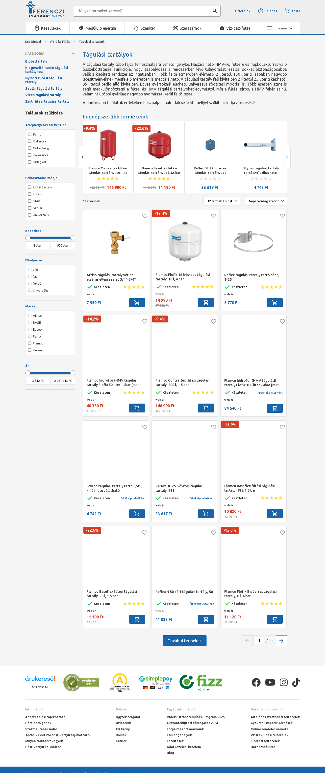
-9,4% (89, 128)
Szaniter (148, 28)
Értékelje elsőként (270, 392)
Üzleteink (242, 11)
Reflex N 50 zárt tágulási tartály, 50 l (184, 594)
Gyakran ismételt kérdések (272, 723)
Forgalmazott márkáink (185, 729)
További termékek (185, 640)
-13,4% (161, 213)
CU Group (123, 729)
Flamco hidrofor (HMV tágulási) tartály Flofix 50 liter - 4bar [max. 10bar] (113, 382)
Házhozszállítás (263, 747)
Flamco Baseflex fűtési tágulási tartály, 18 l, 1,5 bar (249, 488)
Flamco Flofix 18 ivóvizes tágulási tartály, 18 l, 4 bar (182, 277)
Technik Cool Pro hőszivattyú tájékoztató (57, 735)
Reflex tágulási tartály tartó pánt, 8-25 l (251, 277)
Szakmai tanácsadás (41, 729)
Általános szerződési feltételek (275, 717)
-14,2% (92, 319)
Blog (170, 752)
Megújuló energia (100, 28)
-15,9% (230, 424)
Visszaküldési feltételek (269, 735)
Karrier (121, 741)
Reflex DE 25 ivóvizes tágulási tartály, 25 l (210, 170)
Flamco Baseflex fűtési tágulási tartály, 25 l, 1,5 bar (159, 170)
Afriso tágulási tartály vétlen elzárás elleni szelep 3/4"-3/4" (111, 277)
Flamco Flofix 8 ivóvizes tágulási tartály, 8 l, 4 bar (250, 594)
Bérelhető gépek (38, 723)
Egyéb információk (181, 709)
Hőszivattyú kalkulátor (43, 747)
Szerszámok (190, 28)
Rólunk (121, 709)
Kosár (292, 11)
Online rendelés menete (270, 729)
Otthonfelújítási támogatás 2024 (192, 723)
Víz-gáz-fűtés (238, 28)
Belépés (267, 11)
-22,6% (141, 128)
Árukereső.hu (40, 686)
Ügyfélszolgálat (128, 717)
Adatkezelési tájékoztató (45, 717)
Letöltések (175, 741)
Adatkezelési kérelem (184, 747)
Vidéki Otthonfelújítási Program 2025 (196, 717)
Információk (34, 709)
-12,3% (230, 530)
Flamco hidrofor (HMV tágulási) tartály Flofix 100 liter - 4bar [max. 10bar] (252, 383)
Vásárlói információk (267, 709)
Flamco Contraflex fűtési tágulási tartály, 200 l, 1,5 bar (108, 170)
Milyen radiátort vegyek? (44, 741)
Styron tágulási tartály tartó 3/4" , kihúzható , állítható (261, 170)
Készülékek (51, 28)
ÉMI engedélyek (179, 735)
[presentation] (82, 157)
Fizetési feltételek (265, 741)
